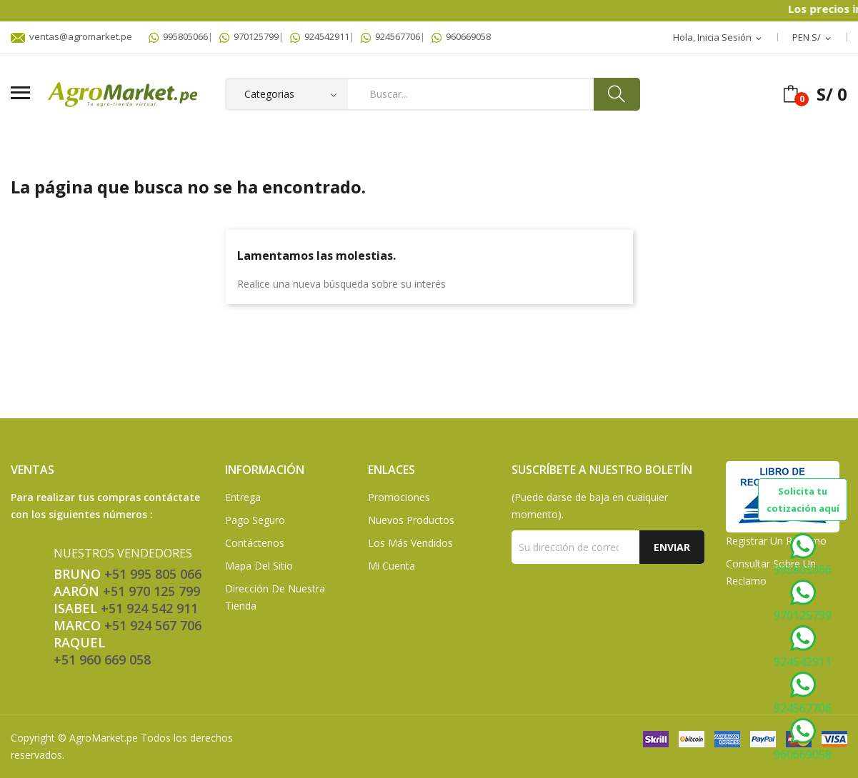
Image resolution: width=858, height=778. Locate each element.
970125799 (249, 36)
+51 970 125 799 (151, 591)
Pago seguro (255, 520)
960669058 (461, 36)
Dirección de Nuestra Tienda (275, 597)
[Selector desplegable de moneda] (812, 38)
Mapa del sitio (259, 565)
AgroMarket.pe (103, 737)
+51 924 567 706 (152, 625)
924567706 (390, 36)
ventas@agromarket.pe (71, 36)
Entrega (243, 497)
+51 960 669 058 (102, 659)
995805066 (178, 36)
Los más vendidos (410, 543)
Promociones (399, 497)
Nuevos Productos (411, 520)
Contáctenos (254, 543)
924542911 (319, 36)
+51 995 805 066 (152, 573)
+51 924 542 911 (149, 608)
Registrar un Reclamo (776, 540)
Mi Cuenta (391, 565)
